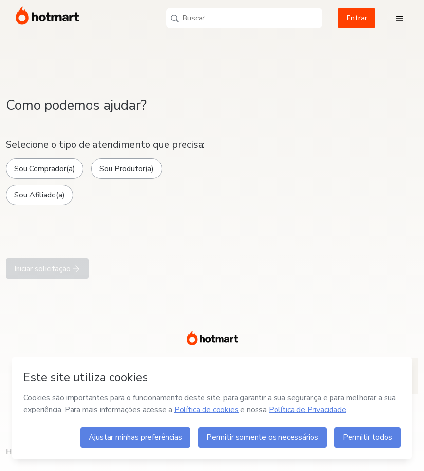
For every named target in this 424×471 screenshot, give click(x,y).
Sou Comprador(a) (44, 168)
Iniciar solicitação (47, 268)
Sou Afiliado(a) (39, 195)
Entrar (356, 18)
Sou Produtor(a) (126, 168)
